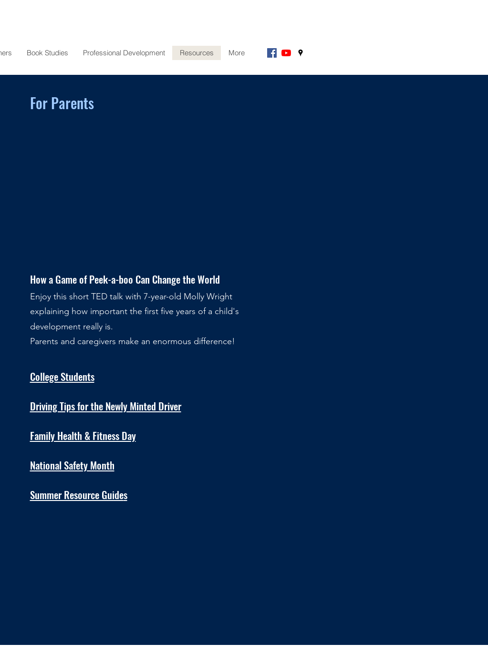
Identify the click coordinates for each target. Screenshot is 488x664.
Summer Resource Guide (77, 494)
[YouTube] (286, 53)
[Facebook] (272, 53)
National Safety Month (72, 465)
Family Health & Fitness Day (83, 435)
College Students (62, 376)
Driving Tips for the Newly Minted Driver (105, 405)
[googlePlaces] (300, 53)
